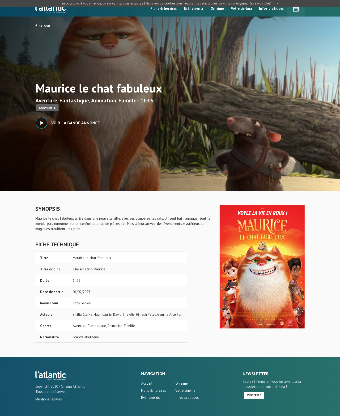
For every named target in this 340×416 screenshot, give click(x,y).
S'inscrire (253, 395)
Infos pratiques (271, 8)
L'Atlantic (50, 8)
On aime (217, 8)
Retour (42, 25)
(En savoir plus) (260, 3)
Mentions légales (48, 399)
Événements (194, 8)
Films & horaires (164, 8)
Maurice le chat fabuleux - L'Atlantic (50, 375)
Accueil (146, 383)
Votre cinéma (241, 8)
